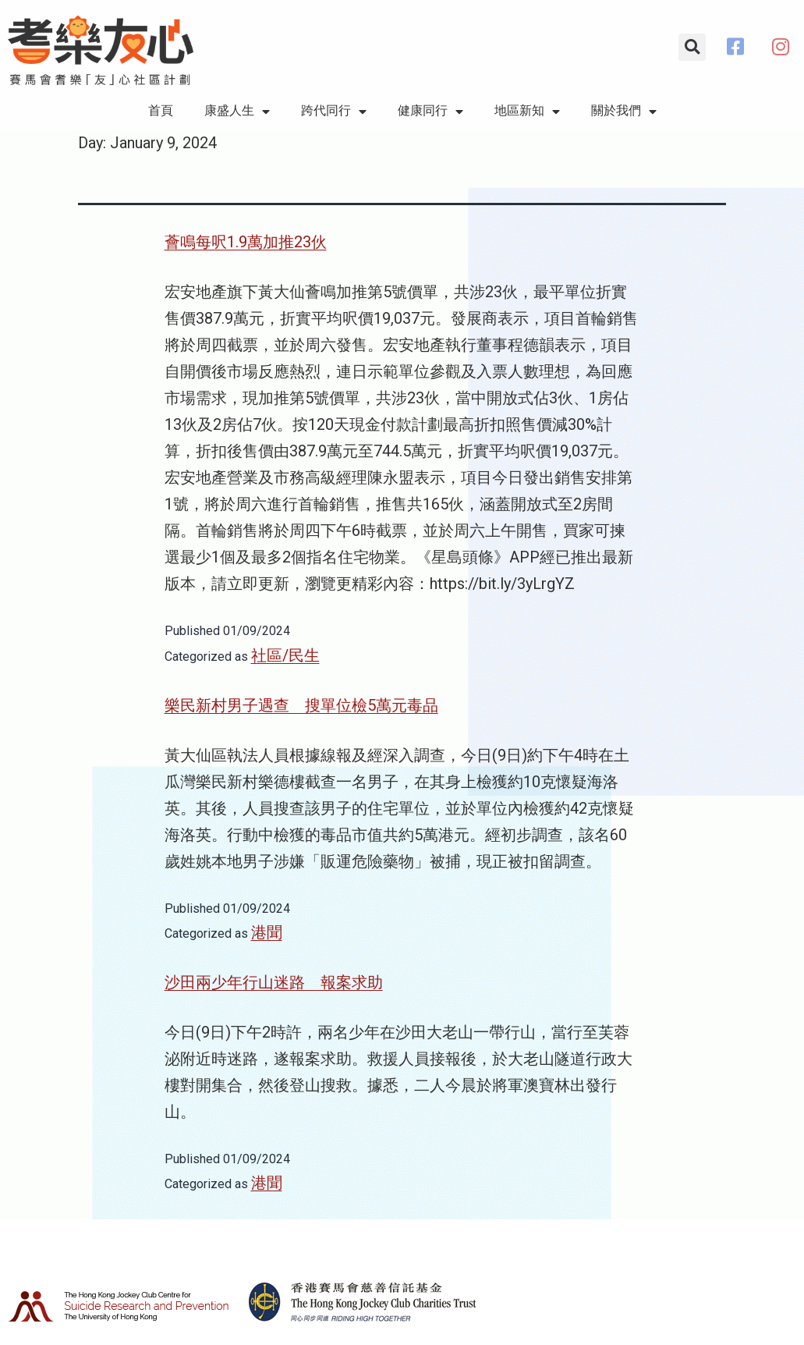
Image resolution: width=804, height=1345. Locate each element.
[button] (692, 47)
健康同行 (430, 112)
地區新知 (527, 112)
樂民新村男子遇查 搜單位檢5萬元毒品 (301, 705)
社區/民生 (285, 655)
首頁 (160, 110)
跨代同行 (334, 112)
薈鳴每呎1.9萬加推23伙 (246, 241)
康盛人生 (237, 112)
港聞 (266, 932)
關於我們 (624, 112)
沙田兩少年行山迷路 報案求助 (274, 982)
